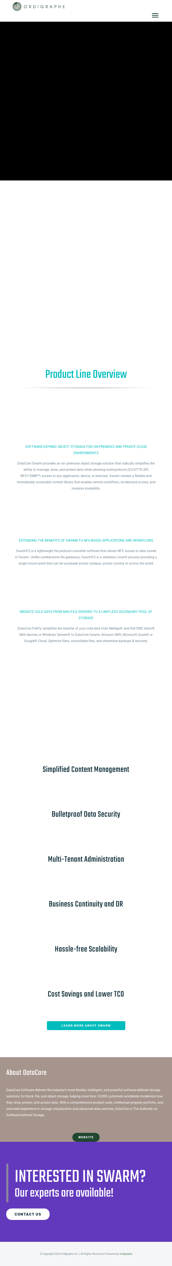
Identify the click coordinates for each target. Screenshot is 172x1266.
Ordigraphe (125, 1253)
